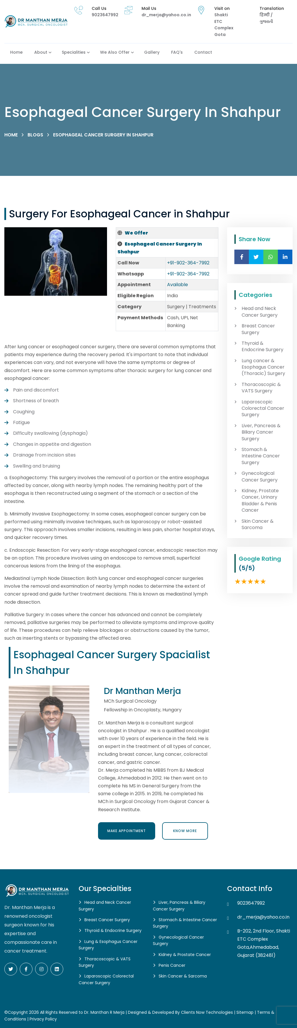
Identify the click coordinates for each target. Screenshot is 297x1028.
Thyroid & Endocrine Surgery (262, 346)
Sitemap (244, 1012)
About (40, 52)
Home (16, 52)
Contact (203, 52)
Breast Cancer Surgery (258, 329)
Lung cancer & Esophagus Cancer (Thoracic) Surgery (263, 367)
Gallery (152, 52)
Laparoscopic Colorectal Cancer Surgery (263, 408)
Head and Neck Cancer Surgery (260, 311)
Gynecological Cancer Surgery (260, 476)
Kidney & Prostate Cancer (185, 954)
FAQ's (177, 52)
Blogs (35, 134)
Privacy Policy (43, 1019)
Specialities (74, 52)
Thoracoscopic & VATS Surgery (261, 387)
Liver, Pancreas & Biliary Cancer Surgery (261, 432)
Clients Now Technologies (207, 1012)
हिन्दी (265, 15)
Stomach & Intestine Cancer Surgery (261, 456)
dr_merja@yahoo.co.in (166, 15)
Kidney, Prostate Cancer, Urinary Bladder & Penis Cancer (260, 500)
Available (177, 284)
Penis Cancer (172, 965)
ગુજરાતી (266, 21)
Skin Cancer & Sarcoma (258, 524)
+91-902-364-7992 (188, 262)
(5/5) (247, 568)
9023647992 (105, 15)
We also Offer (115, 52)
